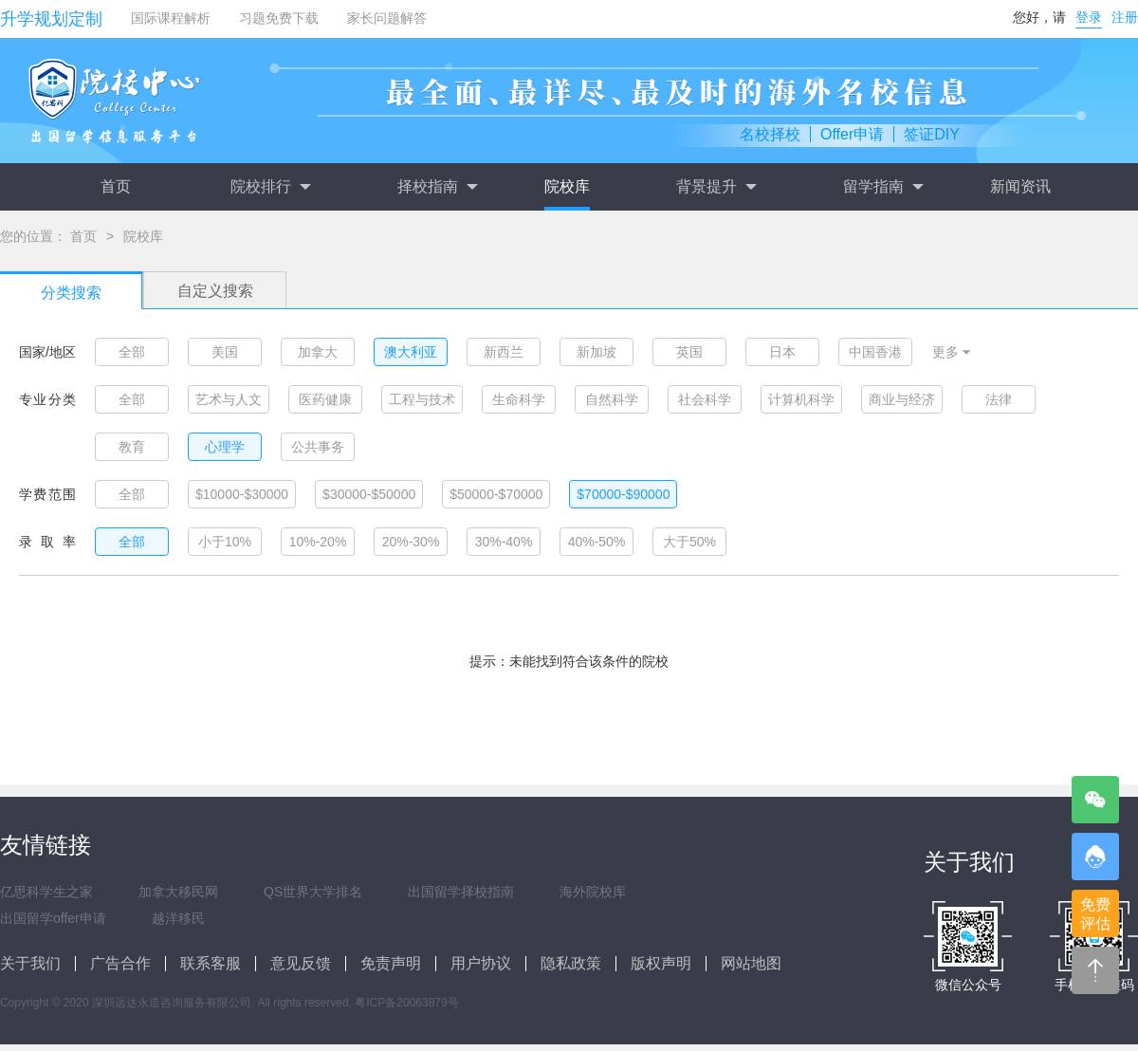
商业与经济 (902, 399)
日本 (782, 352)
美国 (224, 352)
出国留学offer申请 (53, 918)
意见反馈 (300, 963)
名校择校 (770, 134)
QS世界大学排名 (313, 891)
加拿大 (318, 352)
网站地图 (751, 963)
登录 (1088, 17)
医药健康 (325, 399)
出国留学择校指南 (461, 891)
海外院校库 (593, 891)
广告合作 (120, 963)
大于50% (689, 541)
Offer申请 (852, 134)
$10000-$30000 (241, 494)
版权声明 (661, 963)
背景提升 (716, 186)
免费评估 (1095, 913)
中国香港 (875, 352)
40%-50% (597, 541)
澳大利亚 (410, 352)
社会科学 (704, 399)
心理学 (225, 446)
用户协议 (480, 963)
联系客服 (210, 963)
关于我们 (30, 963)
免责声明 (390, 963)
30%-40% (504, 541)
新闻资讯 (1020, 186)
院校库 (567, 186)
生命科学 (518, 399)
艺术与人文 (228, 399)
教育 (132, 446)
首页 (116, 186)
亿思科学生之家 (46, 891)
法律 (998, 399)
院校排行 (270, 186)
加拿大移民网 (178, 891)
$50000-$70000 (496, 494)
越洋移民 (178, 918)
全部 (132, 352)
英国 (689, 352)
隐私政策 (571, 963)
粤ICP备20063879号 (406, 1002)
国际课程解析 (171, 18)
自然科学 (611, 399)
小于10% (224, 541)
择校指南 (437, 186)
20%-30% (411, 541)
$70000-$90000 (623, 494)
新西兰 (503, 352)
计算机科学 (801, 399)
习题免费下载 (279, 18)
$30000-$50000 (368, 494)
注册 (1124, 17)
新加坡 (596, 352)
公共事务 (317, 446)
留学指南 (883, 186)
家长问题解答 (387, 18)
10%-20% (318, 541)
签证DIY (932, 134)
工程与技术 (422, 399)
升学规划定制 (51, 18)
